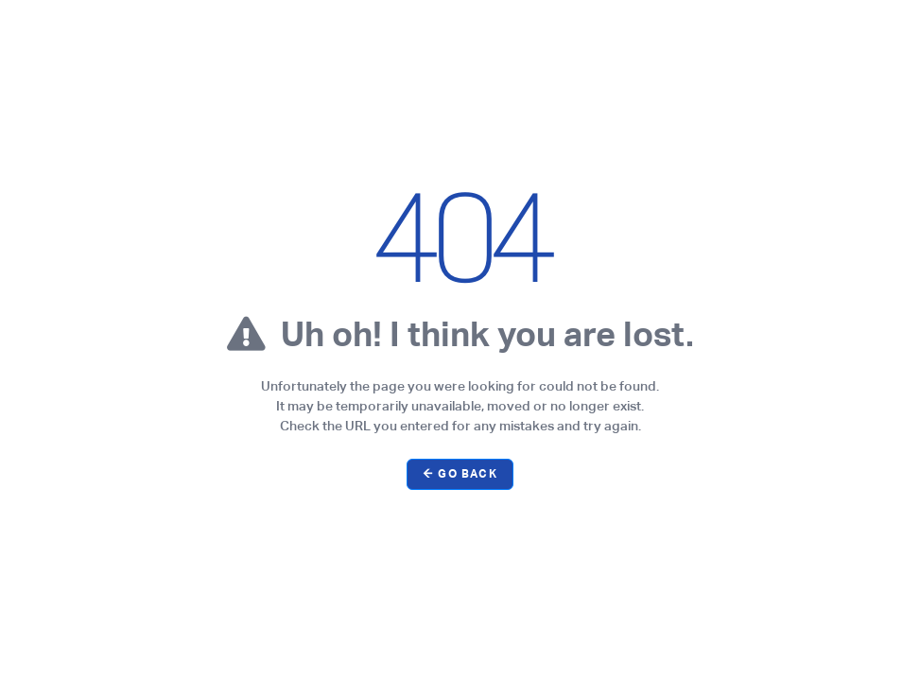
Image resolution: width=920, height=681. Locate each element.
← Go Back (460, 473)
